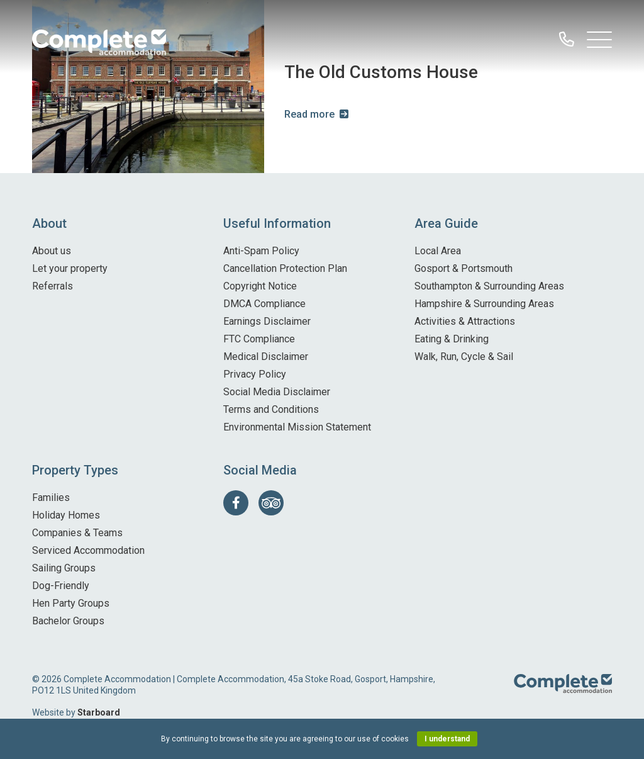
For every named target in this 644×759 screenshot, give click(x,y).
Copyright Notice (260, 286)
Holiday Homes (66, 515)
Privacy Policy (254, 374)
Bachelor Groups (68, 621)
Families (51, 497)
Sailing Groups (64, 568)
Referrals (52, 286)
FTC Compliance (259, 339)
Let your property (70, 268)
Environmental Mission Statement (297, 427)
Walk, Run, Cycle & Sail (463, 357)
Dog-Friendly (60, 586)
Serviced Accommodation (88, 550)
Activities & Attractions (464, 321)
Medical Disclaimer (265, 357)
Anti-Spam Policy (261, 251)
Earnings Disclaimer (267, 321)
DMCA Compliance (264, 304)
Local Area (437, 251)
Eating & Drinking (451, 339)
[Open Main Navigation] (599, 42)
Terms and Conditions (271, 409)
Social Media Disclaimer (276, 392)
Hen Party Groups (70, 603)
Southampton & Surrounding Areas (489, 286)
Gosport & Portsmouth (463, 268)
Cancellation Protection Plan (285, 268)
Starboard (98, 712)
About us (51, 251)
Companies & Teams (77, 533)
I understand (447, 738)
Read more (309, 114)
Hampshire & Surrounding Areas (484, 304)
